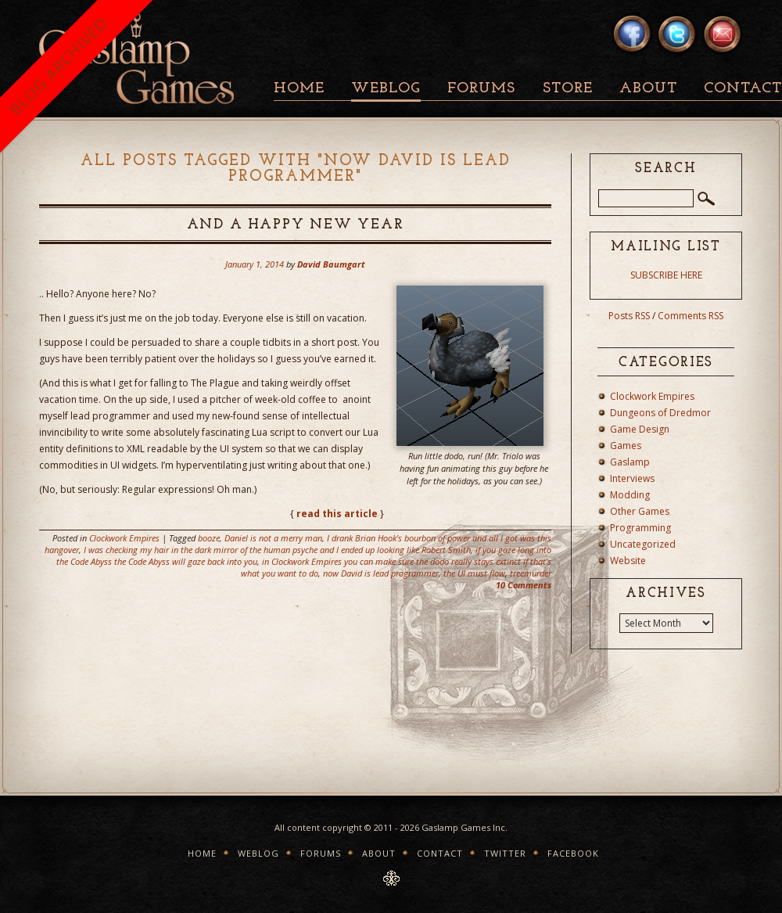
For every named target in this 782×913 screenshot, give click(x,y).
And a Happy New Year (295, 224)
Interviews (632, 478)
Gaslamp (630, 462)
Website (628, 560)
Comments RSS (690, 315)
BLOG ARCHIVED (58, 66)
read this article (337, 513)
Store (568, 88)
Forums (481, 88)
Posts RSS (629, 315)
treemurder (530, 573)
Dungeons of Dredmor (660, 412)
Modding (630, 494)
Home (299, 88)
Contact (440, 853)
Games (625, 445)
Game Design (639, 429)
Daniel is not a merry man (273, 538)
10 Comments (523, 585)
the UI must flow (474, 573)
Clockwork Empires (124, 538)
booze (209, 538)
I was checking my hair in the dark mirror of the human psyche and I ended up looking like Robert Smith (277, 549)
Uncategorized (643, 544)
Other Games (639, 511)
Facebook (573, 853)
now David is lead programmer (381, 573)
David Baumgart (331, 264)
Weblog (386, 88)
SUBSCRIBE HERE (666, 275)
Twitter (505, 853)
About (648, 88)
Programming (640, 527)
